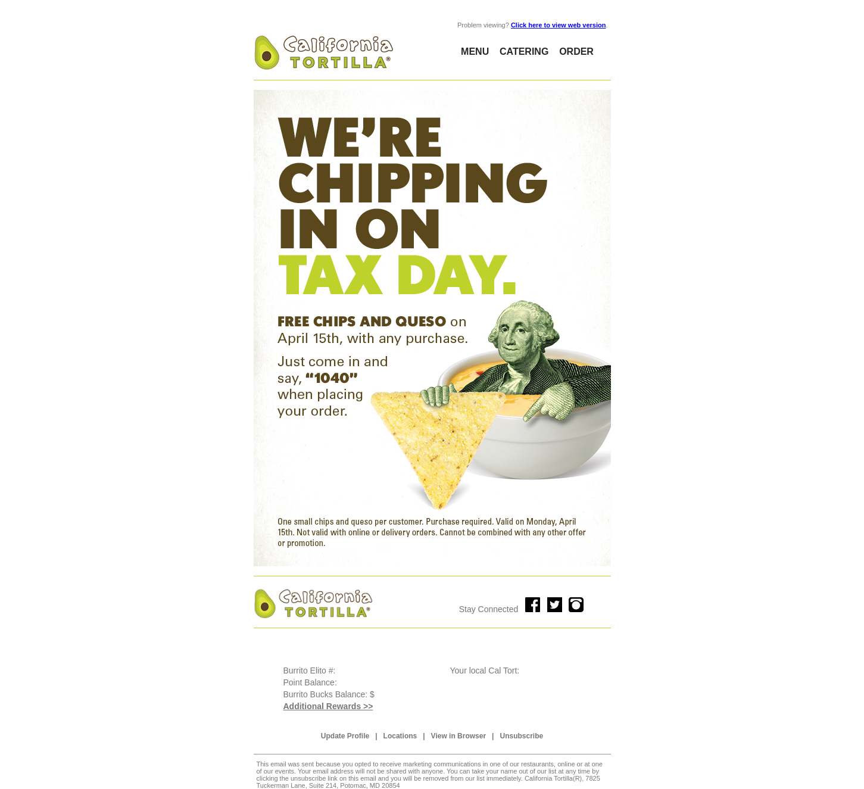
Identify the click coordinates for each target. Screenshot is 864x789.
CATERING (524, 51)
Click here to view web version (558, 25)
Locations (400, 736)
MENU (475, 51)
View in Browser (458, 736)
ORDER (576, 51)
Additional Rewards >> (328, 706)
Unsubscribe (521, 736)
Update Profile (345, 736)
